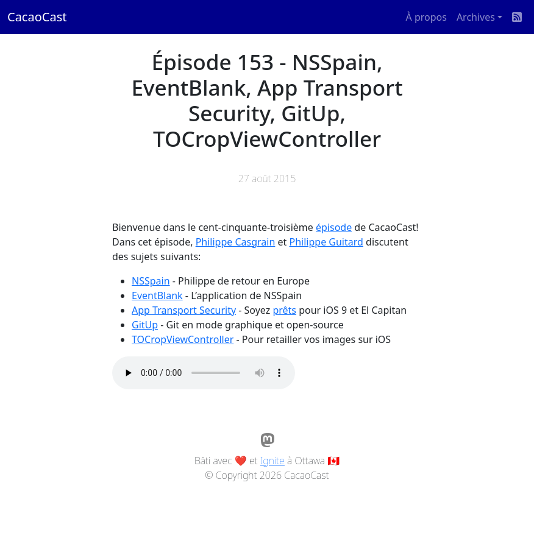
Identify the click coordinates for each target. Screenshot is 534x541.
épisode (334, 227)
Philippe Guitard (326, 242)
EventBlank (157, 295)
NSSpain (151, 281)
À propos (426, 17)
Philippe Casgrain (236, 242)
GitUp (145, 324)
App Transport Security (184, 310)
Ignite (272, 460)
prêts (284, 310)
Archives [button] (476, 17)
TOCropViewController (182, 339)
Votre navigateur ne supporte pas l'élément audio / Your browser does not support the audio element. (203, 372)
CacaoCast (36, 17)
